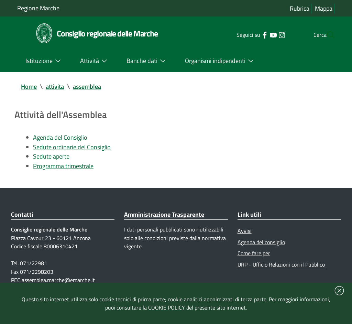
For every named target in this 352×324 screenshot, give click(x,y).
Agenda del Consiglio (60, 137)
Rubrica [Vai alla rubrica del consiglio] (299, 8)
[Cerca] (326, 34)
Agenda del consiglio (261, 243)
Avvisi (245, 232)
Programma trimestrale (63, 166)
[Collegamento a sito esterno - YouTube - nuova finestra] (259, 34)
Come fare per (254, 254)
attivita (55, 86)
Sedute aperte (51, 157)
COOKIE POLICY (166, 307)
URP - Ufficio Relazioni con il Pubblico (281, 266)
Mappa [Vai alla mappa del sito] (323, 8)
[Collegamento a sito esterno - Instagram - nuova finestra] (268, 34)
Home (29, 86)
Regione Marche (38, 8)
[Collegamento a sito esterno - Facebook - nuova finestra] (250, 34)
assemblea (87, 86)
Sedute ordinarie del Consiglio (72, 147)
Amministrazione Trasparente (164, 215)
